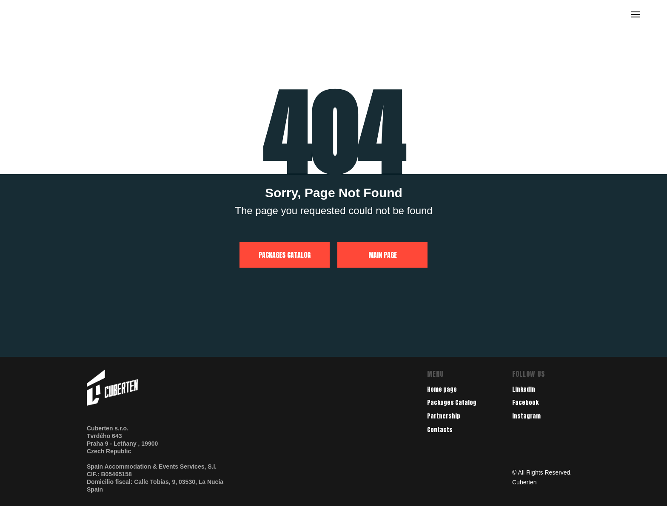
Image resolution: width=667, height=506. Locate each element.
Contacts (440, 429)
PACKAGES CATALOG (285, 255)
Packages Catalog (451, 402)
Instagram (526, 416)
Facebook (525, 402)
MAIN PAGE (382, 255)
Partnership (443, 416)
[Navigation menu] (635, 14)
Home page (442, 389)
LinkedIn (523, 389)
